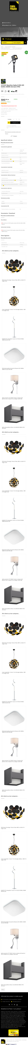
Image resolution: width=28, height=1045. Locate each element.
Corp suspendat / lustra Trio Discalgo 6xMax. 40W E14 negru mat (13, 310)
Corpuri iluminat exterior (6, 48)
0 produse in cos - (9, 25)
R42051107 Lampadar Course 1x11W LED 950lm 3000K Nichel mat (13, 339)
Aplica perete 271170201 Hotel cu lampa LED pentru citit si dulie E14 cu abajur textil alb (12, 398)
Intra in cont (6, 22)
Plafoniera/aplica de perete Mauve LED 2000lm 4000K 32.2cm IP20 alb (13, 369)
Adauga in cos (13, 122)
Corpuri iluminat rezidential (10, 46)
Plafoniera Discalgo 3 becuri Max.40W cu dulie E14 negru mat (13, 280)
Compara (14, 136)
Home (2, 46)
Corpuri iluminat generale (17, 48)
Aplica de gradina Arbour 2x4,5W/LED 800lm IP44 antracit (13, 428)
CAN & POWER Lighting (14, 6)
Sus (3, 989)
